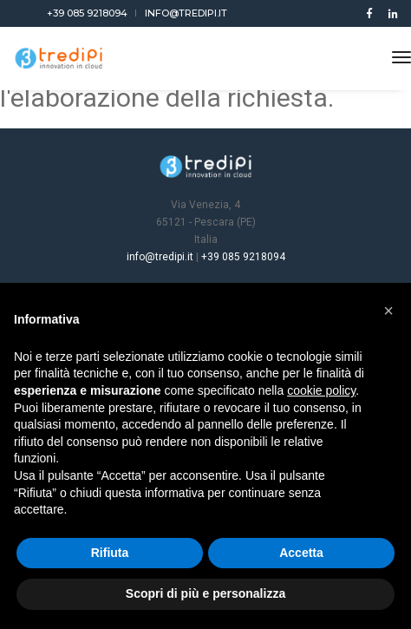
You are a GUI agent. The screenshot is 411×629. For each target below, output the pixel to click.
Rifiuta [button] (110, 553)
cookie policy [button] (321, 390)
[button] (388, 310)
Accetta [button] (301, 553)
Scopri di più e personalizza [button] (205, 593)
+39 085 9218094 (87, 13)
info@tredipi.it (186, 13)
